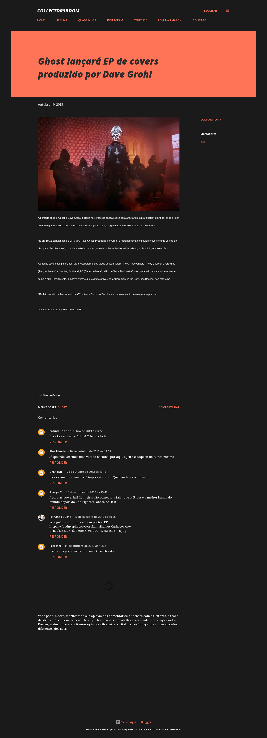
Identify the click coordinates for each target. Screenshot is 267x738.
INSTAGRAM (115, 20)
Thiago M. (56, 492)
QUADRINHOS (87, 20)
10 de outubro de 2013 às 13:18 (85, 471)
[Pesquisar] (210, 10)
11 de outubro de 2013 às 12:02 (85, 546)
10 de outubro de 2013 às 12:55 (82, 431)
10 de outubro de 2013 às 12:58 (90, 451)
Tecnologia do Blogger (133, 722)
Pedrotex (56, 546)
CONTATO (199, 20)
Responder (58, 442)
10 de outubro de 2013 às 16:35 (95, 517)
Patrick (54, 431)
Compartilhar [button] (210, 119)
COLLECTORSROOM (58, 10)
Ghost (204, 141)
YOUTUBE (140, 20)
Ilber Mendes (58, 451)
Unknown (56, 471)
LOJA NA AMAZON (170, 20)
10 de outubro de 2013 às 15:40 (86, 492)
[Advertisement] (102, 662)
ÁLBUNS (62, 20)
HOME (41, 20)
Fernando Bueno (60, 517)
